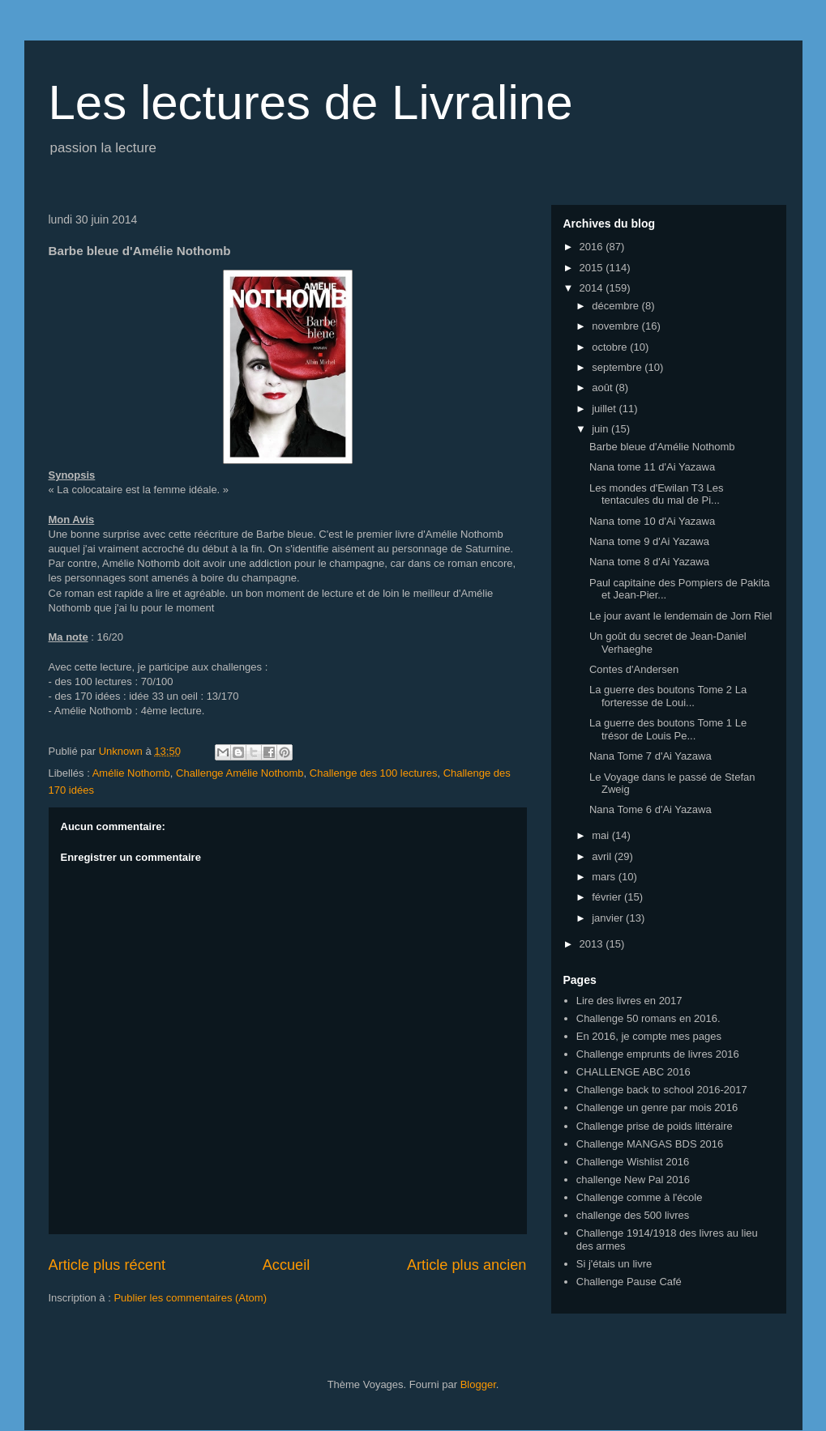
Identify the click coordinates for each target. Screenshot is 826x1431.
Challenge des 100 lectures (374, 773)
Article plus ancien (467, 1265)
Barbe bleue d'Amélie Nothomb (662, 447)
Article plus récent (107, 1265)
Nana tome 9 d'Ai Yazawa (649, 541)
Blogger (478, 1384)
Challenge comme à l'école (639, 1197)
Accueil (286, 1265)
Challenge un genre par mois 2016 (657, 1107)
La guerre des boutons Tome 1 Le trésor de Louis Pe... (668, 729)
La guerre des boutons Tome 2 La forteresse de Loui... (668, 696)
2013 (593, 944)
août (603, 387)
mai (602, 835)
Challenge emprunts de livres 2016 (657, 1054)
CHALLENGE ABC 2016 (633, 1072)
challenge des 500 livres (632, 1215)
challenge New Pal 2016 (633, 1179)
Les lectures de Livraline (311, 102)
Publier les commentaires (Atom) (190, 1298)
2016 (593, 247)
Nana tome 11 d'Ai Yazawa (652, 467)
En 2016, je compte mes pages (648, 1036)
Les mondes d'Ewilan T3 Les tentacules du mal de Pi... (656, 494)
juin (601, 429)
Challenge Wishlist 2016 (632, 1162)
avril (603, 856)
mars (605, 877)
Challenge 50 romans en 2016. (648, 1018)
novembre (616, 326)
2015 (593, 268)
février (608, 897)
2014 (593, 288)
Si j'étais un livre (614, 1264)
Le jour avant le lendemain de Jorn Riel (680, 616)
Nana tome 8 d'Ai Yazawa (649, 562)
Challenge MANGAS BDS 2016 (649, 1144)
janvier (609, 918)
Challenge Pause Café (629, 1282)
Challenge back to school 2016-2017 (661, 1090)
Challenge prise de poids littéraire (654, 1126)
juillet (605, 408)
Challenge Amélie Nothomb (240, 773)
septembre (618, 367)
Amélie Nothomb (131, 773)
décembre (616, 306)
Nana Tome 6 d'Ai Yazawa (650, 809)
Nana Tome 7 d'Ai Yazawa (650, 756)
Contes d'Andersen (633, 669)
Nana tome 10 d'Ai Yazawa (652, 521)
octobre (611, 347)
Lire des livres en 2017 (629, 1000)
